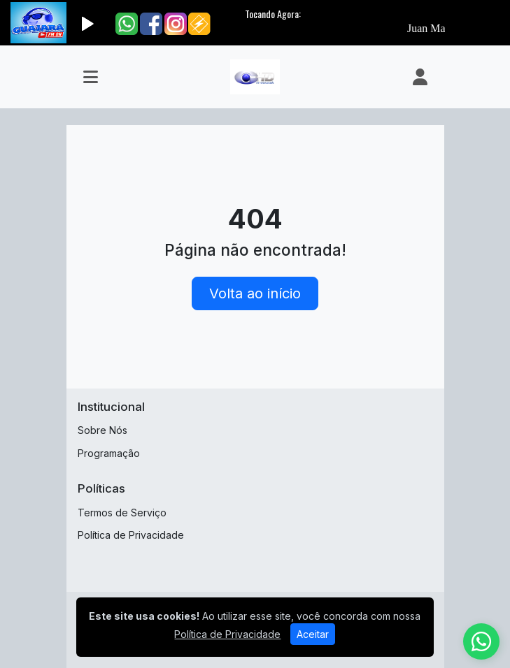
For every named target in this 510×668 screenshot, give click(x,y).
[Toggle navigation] (90, 77)
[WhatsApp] (481, 641)
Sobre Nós (102, 430)
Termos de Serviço (122, 512)
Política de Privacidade (131, 535)
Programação (109, 453)
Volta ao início (255, 293)
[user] (420, 77)
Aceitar (313, 634)
